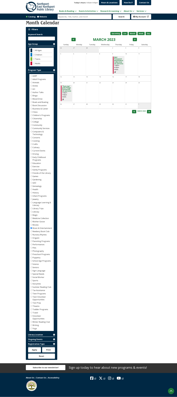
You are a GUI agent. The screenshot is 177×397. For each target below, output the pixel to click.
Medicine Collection (41, 218)
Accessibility (53, 377)
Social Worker (38, 277)
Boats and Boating (40, 102)
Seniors (36, 267)
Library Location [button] (35, 334)
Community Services (41, 128)
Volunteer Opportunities (38, 317)
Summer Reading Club (42, 287)
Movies (36, 225)
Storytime (37, 284)
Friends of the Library (42, 173)
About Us (30, 377)
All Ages (38, 50)
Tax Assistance (39, 290)
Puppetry (36, 257)
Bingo (35, 95)
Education (37, 163)
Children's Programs (41, 115)
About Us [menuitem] (128, 11)
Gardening (37, 179)
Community (37, 125)
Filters (35, 29)
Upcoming (116, 33)
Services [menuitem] (140, 11)
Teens (37, 59)
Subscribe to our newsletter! (46, 367)
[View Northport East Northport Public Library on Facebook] (93, 379)
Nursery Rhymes (40, 234)
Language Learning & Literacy (42, 203)
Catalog (32, 16)
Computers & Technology (38, 133)
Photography (38, 251)
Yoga (35, 328)
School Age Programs (42, 261)
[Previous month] (73, 39)
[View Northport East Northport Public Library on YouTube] (120, 379)
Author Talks (38, 92)
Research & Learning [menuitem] (109, 11)
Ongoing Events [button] (35, 339)
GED (34, 183)
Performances (38, 244)
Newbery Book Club (41, 231)
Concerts (36, 137)
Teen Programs (39, 293)
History (36, 192)
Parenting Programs (41, 241)
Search (121, 16)
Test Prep (37, 303)
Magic (35, 215)
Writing (36, 325)
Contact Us (144, 2)
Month (132, 33)
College (36, 122)
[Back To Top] (171, 391)
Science (36, 264)
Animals (36, 82)
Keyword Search (35, 34)
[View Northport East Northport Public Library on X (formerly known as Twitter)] (102, 379)
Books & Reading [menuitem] (66, 11)
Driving (36, 154)
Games (35, 176)
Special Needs (38, 274)
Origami (36, 238)
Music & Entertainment (42, 228)
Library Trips (38, 208)
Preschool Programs (41, 254)
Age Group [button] (33, 44)
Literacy (36, 212)
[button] (86, 2)
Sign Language (39, 270)
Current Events (39, 150)
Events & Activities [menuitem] (87, 11)
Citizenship (37, 118)
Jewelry (36, 199)
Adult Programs (39, 79)
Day (148, 33)
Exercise (36, 166)
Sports (35, 280)
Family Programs (40, 170)
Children (38, 55)
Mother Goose (39, 221)
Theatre (36, 306)
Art (34, 89)
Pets (34, 248)
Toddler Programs (40, 309)
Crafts (35, 144)
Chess (35, 112)
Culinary (36, 147)
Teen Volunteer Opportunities (39, 298)
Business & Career (40, 108)
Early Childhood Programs (39, 158)
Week (141, 33)
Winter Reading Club (41, 322)
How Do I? (128, 2)
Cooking (36, 141)
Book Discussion (40, 105)
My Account (139, 16)
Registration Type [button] (36, 344)
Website (43, 16)
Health (35, 189)
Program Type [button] (34, 70)
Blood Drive (37, 99)
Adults (37, 63)
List (124, 33)
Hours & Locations (109, 2)
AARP (35, 76)
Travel (35, 312)
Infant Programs (40, 196)
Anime (35, 86)
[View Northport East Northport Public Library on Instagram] (111, 379)
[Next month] (135, 39)
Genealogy (37, 186)
